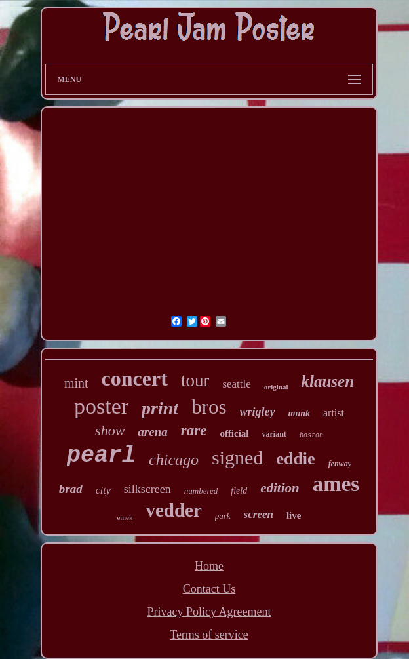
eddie (295, 458)
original (276, 387)
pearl (101, 456)
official (234, 433)
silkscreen (147, 489)
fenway (339, 463)
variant (274, 434)
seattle (236, 384)
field (239, 491)
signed (237, 457)
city (103, 490)
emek (125, 517)
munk (299, 413)
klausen (327, 381)
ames (336, 484)
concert (135, 378)
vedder (173, 510)
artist (333, 412)
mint (76, 383)
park (223, 516)
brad (71, 489)
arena (152, 432)
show (110, 430)
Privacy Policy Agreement (209, 611)
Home (209, 565)
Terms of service (209, 634)
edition (280, 488)
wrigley (257, 411)
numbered (201, 491)
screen (258, 514)
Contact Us (209, 588)
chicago (174, 459)
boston (311, 435)
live (294, 515)
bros (208, 406)
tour (195, 380)
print (160, 408)
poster (101, 406)
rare (194, 430)
